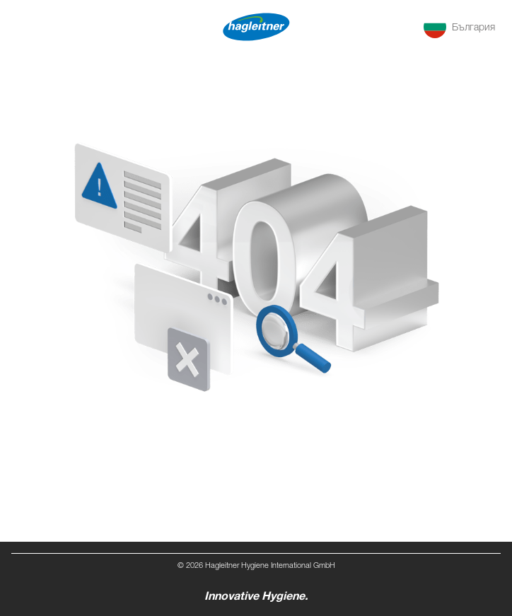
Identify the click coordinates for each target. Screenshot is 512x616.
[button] (459, 26)
